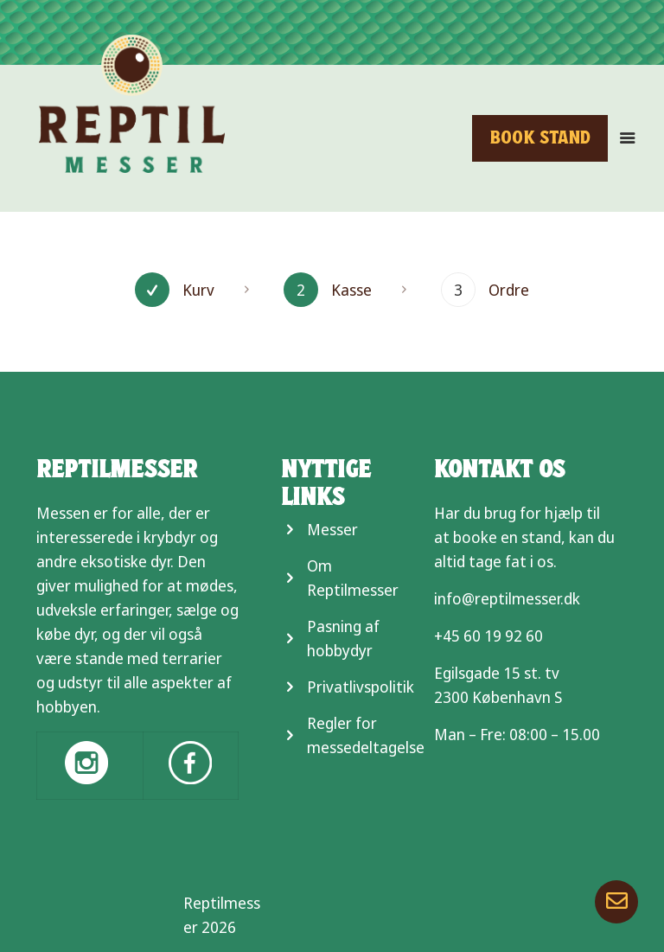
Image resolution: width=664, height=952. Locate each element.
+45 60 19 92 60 (488, 635)
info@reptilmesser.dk (507, 598)
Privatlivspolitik (360, 686)
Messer (332, 529)
